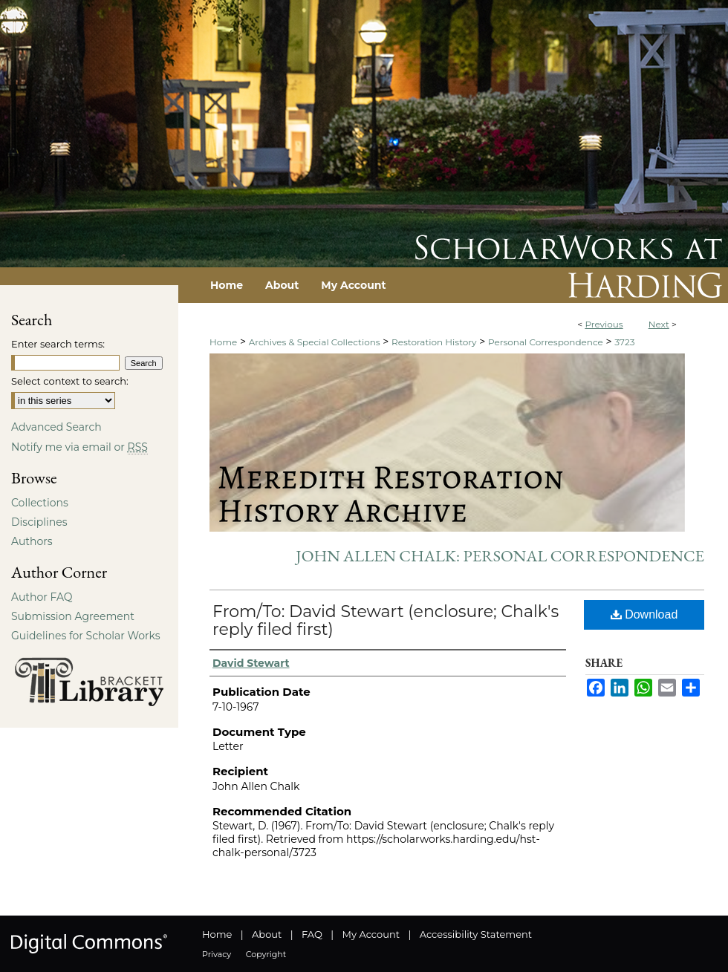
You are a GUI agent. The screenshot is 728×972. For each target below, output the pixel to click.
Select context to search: (70, 381)
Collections (39, 502)
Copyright (266, 954)
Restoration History (433, 342)
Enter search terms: (58, 344)
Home (223, 342)
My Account (371, 934)
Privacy (216, 954)
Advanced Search (56, 427)
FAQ (312, 934)
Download (644, 614)
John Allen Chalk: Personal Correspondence (500, 556)
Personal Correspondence (545, 342)
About (267, 934)
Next (659, 324)
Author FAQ (42, 597)
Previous (604, 324)
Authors (32, 541)
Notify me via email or (79, 447)
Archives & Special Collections (314, 342)
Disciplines (39, 522)
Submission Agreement (72, 616)
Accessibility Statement (476, 934)
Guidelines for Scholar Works (85, 635)
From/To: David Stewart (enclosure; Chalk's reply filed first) (385, 620)
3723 (624, 342)
